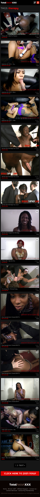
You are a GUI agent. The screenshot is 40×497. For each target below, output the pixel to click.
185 (37, 318)
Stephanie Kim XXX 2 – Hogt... (9, 120)
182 (37, 178)
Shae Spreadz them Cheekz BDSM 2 (11, 373)
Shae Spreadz (5, 318)
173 (37, 206)
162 (37, 459)
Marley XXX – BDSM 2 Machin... (10, 36)
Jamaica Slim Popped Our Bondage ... (11, 232)
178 (37, 65)
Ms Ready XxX (5, 290)
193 (37, 431)
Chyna (3, 459)
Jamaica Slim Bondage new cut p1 (10, 204)
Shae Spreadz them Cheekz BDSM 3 (11, 345)
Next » (22, 465)
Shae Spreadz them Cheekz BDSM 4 (11, 317)
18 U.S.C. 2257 (12, 489)
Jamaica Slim (5, 149)
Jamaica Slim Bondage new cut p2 (10, 176)
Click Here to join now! (20, 473)
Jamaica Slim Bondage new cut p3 (10, 148)
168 (37, 149)
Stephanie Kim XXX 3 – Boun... (9, 92)
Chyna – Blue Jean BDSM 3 (8, 457)
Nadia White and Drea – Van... (9, 429)
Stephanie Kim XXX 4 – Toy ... (8, 64)
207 (37, 290)
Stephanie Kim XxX (6, 65)
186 (37, 234)
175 (37, 37)
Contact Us (32, 489)
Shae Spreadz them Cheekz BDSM (10, 401)
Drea (9, 431)
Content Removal (11, 490)
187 (37, 346)
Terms (5, 489)
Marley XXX (4, 37)
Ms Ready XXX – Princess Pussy (9, 289)
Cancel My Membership (26, 490)
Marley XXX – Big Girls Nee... (8, 261)
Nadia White (5, 431)
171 (37, 262)
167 (37, 93)
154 (37, 121)
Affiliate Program (22, 489)
